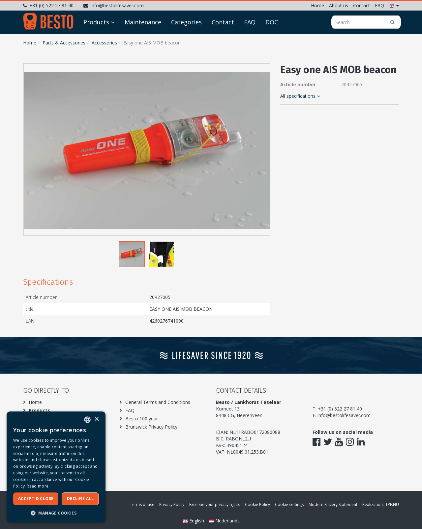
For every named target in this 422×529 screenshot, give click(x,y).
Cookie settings (289, 504)
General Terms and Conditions (157, 402)
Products (96, 22)
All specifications (300, 96)
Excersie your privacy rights (214, 504)
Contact (361, 5)
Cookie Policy (257, 504)
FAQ (379, 5)
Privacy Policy (171, 504)
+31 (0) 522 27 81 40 (48, 5)
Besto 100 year (141, 418)
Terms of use (142, 504)
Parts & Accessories (64, 43)
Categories (186, 22)
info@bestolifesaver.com (113, 5)
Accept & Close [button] (36, 498)
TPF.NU (392, 504)
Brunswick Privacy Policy (151, 427)
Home (317, 5)
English (194, 520)
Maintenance (143, 22)
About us (338, 5)
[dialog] (56, 466)
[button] (394, 5)
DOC (271, 22)
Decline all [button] (80, 498)
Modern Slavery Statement (333, 504)
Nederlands (224, 520)
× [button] (96, 419)
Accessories (104, 43)
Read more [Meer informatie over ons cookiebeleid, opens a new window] (37, 486)
